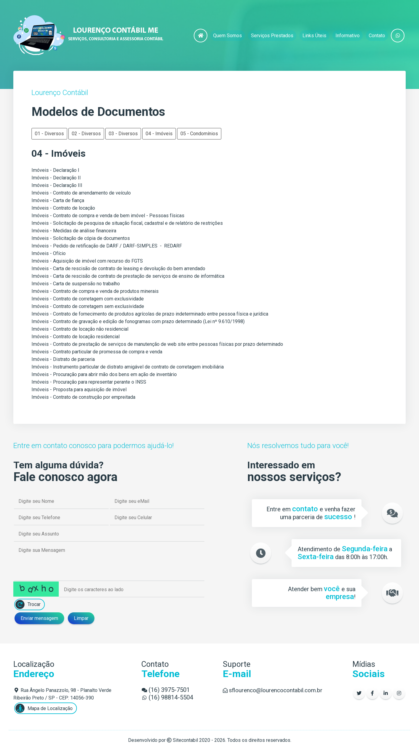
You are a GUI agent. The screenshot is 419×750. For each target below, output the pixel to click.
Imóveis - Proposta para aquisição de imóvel (79, 389)
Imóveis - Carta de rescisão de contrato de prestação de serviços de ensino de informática (127, 276)
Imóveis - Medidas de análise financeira (73, 231)
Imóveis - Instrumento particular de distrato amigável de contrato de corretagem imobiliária (127, 367)
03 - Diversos (123, 133)
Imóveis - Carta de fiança (57, 200)
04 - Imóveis (159, 133)
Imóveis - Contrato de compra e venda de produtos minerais (95, 291)
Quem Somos (227, 35)
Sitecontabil (185, 740)
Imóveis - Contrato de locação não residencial (79, 329)
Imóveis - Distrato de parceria (63, 359)
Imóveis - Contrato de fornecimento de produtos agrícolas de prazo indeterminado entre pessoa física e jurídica (149, 314)
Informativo (347, 35)
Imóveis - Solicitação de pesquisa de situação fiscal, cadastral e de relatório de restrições (127, 223)
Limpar (81, 618)
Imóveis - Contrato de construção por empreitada (83, 397)
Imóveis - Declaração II (56, 178)
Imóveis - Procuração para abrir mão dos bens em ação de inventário (104, 374)
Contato (377, 35)
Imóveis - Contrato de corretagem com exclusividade (87, 299)
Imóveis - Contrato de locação (63, 208)
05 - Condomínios (199, 133)
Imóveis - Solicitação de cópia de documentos (80, 238)
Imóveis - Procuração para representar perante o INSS (88, 382)
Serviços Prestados (272, 35)
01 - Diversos (49, 133)
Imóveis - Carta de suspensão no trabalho (75, 284)
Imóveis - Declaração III (56, 185)
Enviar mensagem (39, 618)
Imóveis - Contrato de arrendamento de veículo (81, 193)
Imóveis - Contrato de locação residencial (75, 336)
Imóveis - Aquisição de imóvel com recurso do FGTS (87, 261)
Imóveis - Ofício (48, 253)
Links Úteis (314, 35)
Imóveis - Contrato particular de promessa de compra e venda (96, 352)
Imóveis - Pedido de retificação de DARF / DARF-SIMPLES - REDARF (106, 246)
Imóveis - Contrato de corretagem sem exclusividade (87, 306)
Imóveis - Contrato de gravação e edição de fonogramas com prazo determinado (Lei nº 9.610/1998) (138, 321)
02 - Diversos (86, 133)
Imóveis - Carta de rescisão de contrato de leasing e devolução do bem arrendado (118, 268)
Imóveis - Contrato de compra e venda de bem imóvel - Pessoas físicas (107, 215)
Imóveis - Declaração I (55, 170)
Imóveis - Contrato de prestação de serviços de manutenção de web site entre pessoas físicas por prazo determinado (157, 344)
